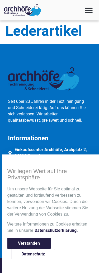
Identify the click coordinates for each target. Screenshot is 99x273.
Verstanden (29, 243)
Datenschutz (33, 253)
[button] (88, 10)
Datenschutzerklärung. (56, 230)
